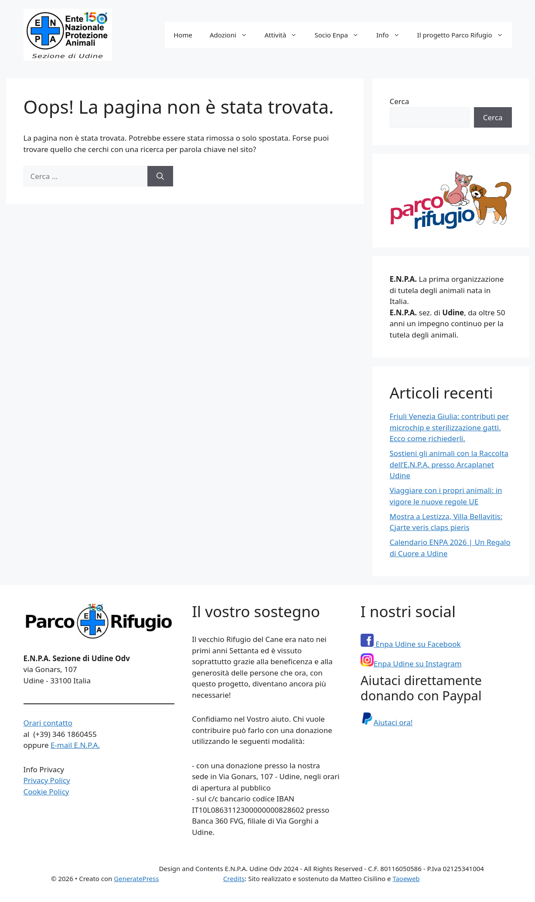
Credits (234, 878)
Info (392, 35)
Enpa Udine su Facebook (411, 644)
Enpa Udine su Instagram (411, 664)
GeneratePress (136, 878)
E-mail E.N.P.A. (75, 745)
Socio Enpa (341, 35)
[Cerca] (160, 176)
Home (183, 34)
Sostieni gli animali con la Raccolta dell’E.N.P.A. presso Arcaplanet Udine (449, 464)
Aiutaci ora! (386, 722)
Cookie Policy (46, 792)
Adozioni (233, 35)
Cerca (399, 101)
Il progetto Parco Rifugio (464, 35)
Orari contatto (48, 723)
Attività (285, 35)
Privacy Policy (47, 780)
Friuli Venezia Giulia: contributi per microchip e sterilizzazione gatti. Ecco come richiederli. (449, 427)
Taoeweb (405, 878)
